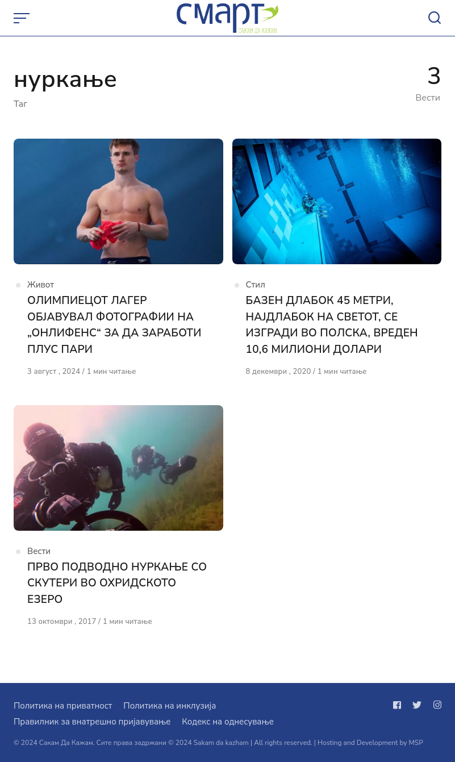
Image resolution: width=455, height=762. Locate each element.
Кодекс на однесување (228, 721)
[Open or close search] (434, 18)
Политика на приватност (63, 705)
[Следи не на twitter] (417, 705)
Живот (40, 284)
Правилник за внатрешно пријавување (92, 721)
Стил (255, 284)
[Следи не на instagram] (435, 705)
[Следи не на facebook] (399, 705)
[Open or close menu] (23, 18)
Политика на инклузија (169, 705)
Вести (39, 551)
